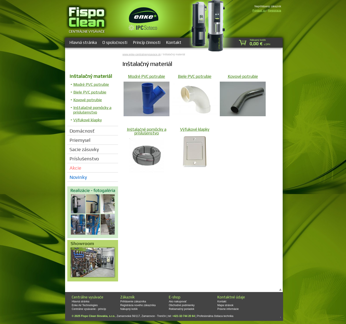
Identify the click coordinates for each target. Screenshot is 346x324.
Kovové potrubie (87, 99)
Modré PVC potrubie (91, 84)
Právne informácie (228, 309)
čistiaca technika (223, 316)
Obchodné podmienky (182, 305)
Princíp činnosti (146, 42)
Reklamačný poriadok (181, 309)
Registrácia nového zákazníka (138, 305)
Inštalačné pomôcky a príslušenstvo (92, 109)
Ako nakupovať (178, 301)
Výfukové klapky (87, 120)
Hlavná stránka (83, 42)
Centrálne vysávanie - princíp (89, 309)
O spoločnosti (114, 42)
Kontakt (173, 42)
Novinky (78, 177)
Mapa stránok (225, 305)
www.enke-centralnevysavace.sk (141, 54)
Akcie (75, 168)
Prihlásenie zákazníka (133, 301)
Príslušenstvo (84, 158)
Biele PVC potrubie (89, 92)
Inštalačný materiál (91, 76)
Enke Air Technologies (85, 305)
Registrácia (274, 10)
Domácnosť (82, 131)
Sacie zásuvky (84, 149)
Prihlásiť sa (259, 10)
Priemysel (80, 140)
